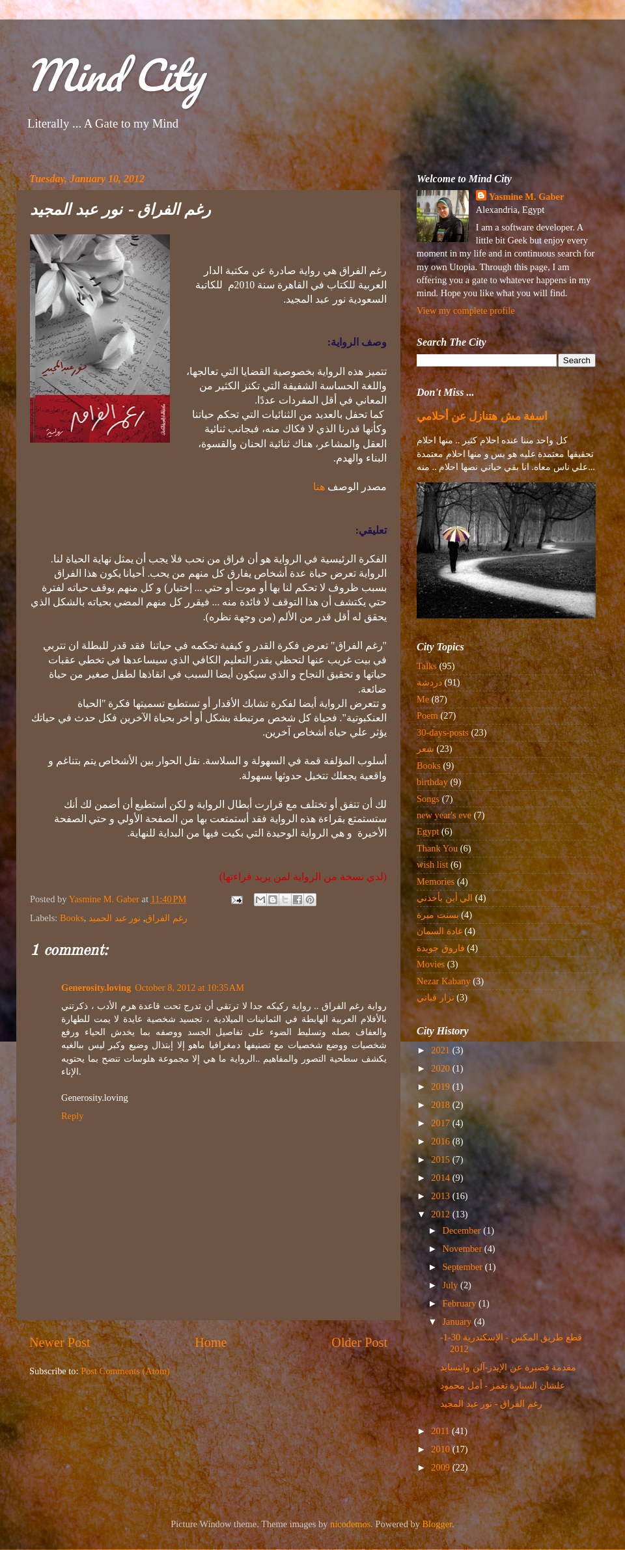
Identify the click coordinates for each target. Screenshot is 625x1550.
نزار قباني (435, 997)
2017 (441, 1123)
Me (423, 699)
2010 (441, 1449)
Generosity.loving (96, 987)
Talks (427, 666)
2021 (441, 1050)
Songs (428, 799)
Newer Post (59, 1342)
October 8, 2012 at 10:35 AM (189, 987)
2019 (441, 1086)
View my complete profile (466, 310)
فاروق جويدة (441, 948)
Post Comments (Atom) (125, 1371)
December (463, 1230)
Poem (427, 715)
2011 (441, 1431)
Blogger (437, 1524)
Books (72, 918)
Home (211, 1342)
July (452, 1285)
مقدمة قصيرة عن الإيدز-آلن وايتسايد (508, 1367)
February (461, 1303)
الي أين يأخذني (445, 898)
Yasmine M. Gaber (526, 196)
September (464, 1267)
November (463, 1248)
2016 (441, 1141)
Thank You (437, 848)
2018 (441, 1105)
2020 (441, 1068)
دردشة (429, 682)
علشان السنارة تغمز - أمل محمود (502, 1385)
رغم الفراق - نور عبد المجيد (491, 1403)
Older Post (359, 1342)
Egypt (428, 831)
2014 (441, 1177)
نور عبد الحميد (115, 918)
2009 (441, 1467)
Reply (72, 1116)
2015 (441, 1159)
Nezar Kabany (444, 981)
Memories (435, 881)
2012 (441, 1214)
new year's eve (444, 815)
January (458, 1321)
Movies (431, 964)
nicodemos (350, 1524)
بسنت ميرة (438, 914)
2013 (441, 1196)
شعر (425, 748)
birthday (432, 782)
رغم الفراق (166, 918)
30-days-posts (443, 732)
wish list (432, 864)
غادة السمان (439, 931)
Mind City (114, 74)
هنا (319, 486)
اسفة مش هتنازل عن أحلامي (482, 416)
